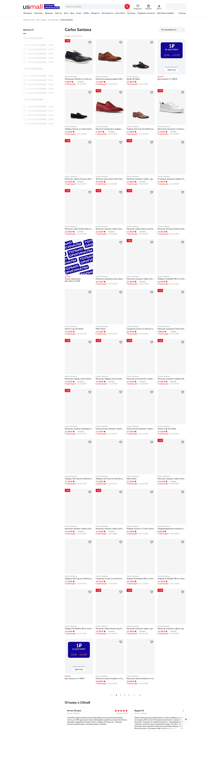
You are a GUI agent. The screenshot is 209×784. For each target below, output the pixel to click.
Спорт (78, 13)
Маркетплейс (29, 20)
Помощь (182, 13)
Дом (72, 13)
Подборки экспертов (146, 13)
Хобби (86, 13)
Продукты (95, 13)
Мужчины (38, 13)
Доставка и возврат (165, 13)
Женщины (27, 13)
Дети (66, 13)
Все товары (41, 20)
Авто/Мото (120, 13)
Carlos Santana (71, 76)
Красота (58, 13)
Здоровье (49, 13)
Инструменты (108, 13)
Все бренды (53, 20)
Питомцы (131, 13)
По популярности (168, 30)
